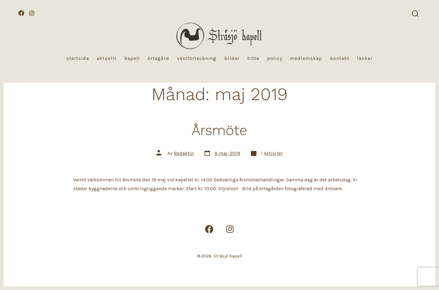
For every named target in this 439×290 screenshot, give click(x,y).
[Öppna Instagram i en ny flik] (31, 13)
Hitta (253, 58)
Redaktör (184, 153)
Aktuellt (106, 58)
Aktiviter (273, 153)
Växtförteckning (196, 58)
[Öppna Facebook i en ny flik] (21, 13)
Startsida (77, 58)
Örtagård (158, 58)
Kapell (132, 58)
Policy (274, 58)
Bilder (232, 58)
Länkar (365, 58)
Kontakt (339, 58)
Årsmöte (219, 130)
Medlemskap (306, 58)
